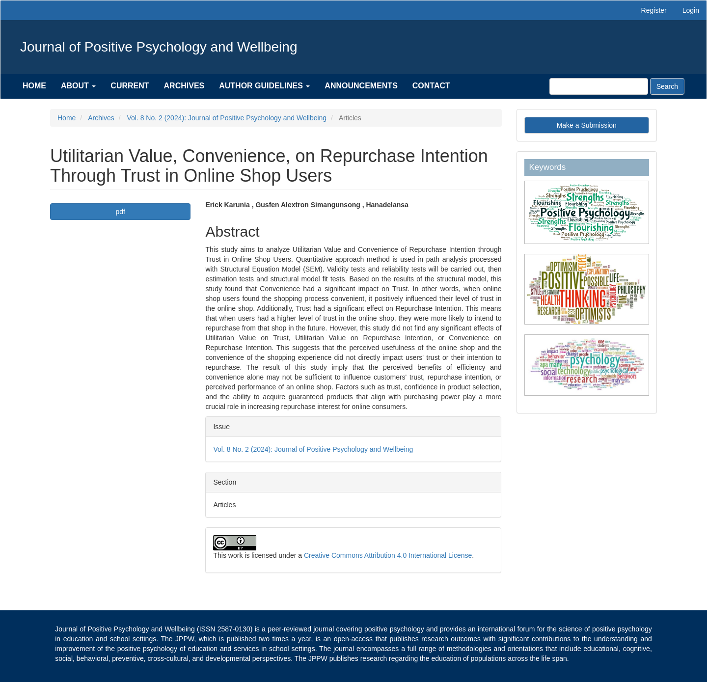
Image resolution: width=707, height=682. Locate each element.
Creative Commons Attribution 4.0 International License (388, 555)
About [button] (78, 86)
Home (34, 86)
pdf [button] (120, 212)
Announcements (361, 86)
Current (129, 86)
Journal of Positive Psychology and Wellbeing (158, 47)
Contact (431, 86)
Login (690, 10)
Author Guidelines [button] (264, 86)
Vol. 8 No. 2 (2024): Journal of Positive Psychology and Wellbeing (226, 118)
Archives (184, 86)
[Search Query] (598, 86)
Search (667, 86)
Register (654, 10)
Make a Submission (587, 125)
